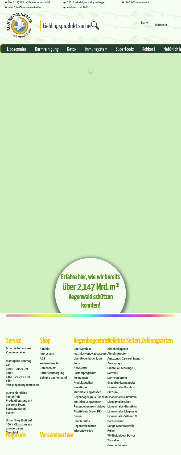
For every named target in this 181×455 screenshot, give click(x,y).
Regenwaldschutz (85, 426)
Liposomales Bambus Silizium (121, 390)
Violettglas (80, 387)
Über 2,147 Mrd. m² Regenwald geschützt (27, 2)
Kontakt (45, 349)
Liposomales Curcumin (122, 397)
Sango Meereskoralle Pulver (120, 428)
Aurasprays (114, 363)
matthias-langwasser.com (90, 353)
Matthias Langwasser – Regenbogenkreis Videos (89, 404)
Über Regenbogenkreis (88, 358)
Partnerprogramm (85, 373)
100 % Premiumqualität (136, 2)
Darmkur (113, 373)
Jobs (77, 363)
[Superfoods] (124, 48)
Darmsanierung (117, 377)
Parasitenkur (115, 421)
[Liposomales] (17, 48)
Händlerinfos (82, 421)
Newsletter (80, 368)
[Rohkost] (148, 48)
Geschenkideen (117, 445)
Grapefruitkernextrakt (121, 382)
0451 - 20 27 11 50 (18, 377)
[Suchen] (95, 25)
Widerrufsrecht (49, 363)
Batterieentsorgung (52, 373)
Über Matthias (82, 349)
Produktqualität (83, 382)
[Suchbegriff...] (70, 25)
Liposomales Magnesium (123, 411)
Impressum (47, 353)
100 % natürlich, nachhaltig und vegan (84, 2)
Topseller (113, 440)
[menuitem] (70, 26)
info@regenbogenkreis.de (22, 384)
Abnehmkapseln (117, 349)
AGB (42, 358)
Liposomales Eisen (119, 401)
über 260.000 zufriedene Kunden (23, 7)
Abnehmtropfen (117, 353)
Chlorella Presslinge (120, 368)
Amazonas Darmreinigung (123, 358)
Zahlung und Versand (53, 377)
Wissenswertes (83, 430)
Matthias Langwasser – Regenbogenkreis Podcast (90, 395)
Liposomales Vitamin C (122, 416)
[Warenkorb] (160, 26)
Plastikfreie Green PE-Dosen (88, 414)
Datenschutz (48, 368)
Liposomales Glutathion (122, 406)
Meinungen (81, 377)
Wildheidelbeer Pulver (121, 435)
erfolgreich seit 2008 (75, 7)
